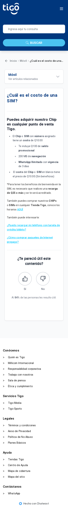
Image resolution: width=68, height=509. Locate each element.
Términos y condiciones (19, 425)
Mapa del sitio (14, 477)
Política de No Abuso (18, 437)
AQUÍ (20, 209)
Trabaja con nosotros (18, 374)
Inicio (13, 60)
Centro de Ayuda (15, 465)
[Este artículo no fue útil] (43, 279)
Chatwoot (43, 503)
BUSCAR (34, 43)
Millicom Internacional (18, 363)
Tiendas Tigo (13, 459)
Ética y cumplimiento (18, 386)
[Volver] (6, 61)
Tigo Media (12, 403)
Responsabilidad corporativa (22, 369)
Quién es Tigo (14, 357)
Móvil (23, 60)
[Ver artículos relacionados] (34, 76)
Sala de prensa (14, 380)
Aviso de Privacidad (17, 431)
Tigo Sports (12, 408)
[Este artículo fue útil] (25, 279)
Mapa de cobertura (16, 471)
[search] (34, 29)
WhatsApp (11, 493)
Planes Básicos (14, 443)
